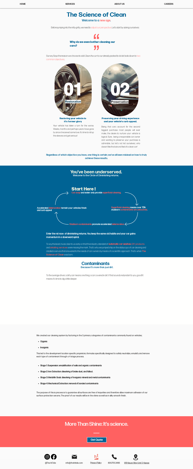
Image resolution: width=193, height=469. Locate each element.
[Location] (135, 457)
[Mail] (74, 457)
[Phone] (114, 457)
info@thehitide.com (74, 463)
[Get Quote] (97, 440)
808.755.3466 (114, 463)
